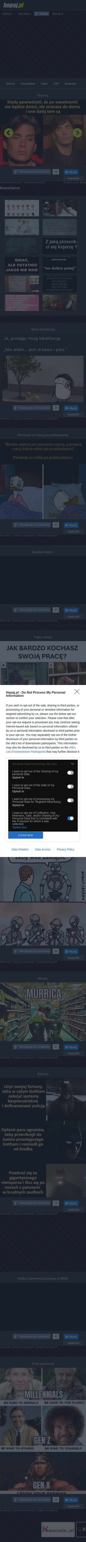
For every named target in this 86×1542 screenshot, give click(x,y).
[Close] (78, 693)
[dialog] (43, 771)
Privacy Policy (65, 849)
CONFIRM (25, 835)
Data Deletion (20, 849)
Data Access (43, 849)
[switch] (70, 773)
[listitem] (43, 764)
